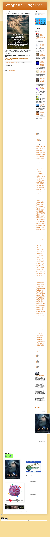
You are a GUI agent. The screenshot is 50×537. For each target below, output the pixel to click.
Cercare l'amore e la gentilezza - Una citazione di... (40, 239)
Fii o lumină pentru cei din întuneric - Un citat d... (40, 292)
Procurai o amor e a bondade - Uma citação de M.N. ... (40, 229)
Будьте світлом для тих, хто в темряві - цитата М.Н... (40, 298)
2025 (36, 134)
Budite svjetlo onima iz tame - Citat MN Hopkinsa (40, 325)
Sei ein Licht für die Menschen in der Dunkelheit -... (40, 337)
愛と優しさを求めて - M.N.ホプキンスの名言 (40, 189)
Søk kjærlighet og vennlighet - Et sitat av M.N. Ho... (40, 227)
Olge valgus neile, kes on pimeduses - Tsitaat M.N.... (40, 309)
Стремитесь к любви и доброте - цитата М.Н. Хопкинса (40, 200)
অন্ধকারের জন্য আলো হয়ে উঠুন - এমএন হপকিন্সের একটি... (40, 259)
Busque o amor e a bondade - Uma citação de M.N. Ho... (40, 231)
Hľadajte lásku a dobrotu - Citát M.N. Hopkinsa (40, 208)
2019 (36, 357)
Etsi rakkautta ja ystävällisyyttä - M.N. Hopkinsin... (40, 225)
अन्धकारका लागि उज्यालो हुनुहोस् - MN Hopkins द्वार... (40, 257)
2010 (36, 368)
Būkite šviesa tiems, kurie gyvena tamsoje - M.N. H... (40, 313)
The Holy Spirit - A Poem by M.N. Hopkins (40, 156)
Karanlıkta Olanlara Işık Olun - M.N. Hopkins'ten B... (40, 255)
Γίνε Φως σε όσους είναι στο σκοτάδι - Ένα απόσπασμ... (40, 331)
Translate (40, 14)
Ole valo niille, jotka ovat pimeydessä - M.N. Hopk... (40, 319)
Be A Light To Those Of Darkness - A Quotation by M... (40, 341)
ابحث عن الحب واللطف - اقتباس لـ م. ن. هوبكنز (40, 175)
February (38, 350)
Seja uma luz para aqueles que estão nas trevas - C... (40, 329)
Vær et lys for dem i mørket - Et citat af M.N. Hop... (40, 317)
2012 (36, 366)
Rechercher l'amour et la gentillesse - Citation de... (40, 241)
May (37, 145)
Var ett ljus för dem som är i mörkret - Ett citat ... (40, 315)
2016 (36, 361)
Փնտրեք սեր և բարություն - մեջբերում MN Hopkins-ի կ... (40, 193)
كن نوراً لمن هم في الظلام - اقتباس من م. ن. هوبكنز (40, 267)
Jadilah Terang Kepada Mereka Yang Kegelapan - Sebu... (40, 282)
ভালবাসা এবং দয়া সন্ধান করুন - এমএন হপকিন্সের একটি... (40, 166)
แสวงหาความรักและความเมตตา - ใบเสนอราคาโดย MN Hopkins (40, 183)
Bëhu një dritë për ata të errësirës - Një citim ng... (40, 290)
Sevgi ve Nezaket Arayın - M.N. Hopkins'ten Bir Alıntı (40, 160)
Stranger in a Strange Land (23, 5)
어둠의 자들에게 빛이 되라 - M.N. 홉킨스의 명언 (40, 275)
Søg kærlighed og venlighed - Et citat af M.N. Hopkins (40, 223)
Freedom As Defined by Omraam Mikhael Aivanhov (40, 151)
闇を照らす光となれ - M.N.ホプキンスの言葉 (40, 271)
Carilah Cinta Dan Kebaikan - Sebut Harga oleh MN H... (40, 185)
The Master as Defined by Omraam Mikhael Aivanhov (40, 346)
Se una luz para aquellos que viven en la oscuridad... (40, 323)
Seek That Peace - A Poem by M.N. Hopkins (42, 105)
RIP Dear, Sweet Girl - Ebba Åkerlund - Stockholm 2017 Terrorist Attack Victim (42, 80)
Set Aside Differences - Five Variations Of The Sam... (40, 344)
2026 (36, 133)
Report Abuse (37, 407)
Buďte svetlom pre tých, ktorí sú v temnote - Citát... (40, 302)
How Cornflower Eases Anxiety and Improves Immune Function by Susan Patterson (42, 71)
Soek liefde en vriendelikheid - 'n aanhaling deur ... (40, 158)
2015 (36, 362)
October (38, 139)
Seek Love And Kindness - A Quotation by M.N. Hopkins (40, 249)
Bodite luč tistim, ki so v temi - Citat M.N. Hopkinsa (40, 304)
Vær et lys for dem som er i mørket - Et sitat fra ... (40, 321)
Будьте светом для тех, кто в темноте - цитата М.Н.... (40, 294)
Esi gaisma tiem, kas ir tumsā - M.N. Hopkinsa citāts (40, 311)
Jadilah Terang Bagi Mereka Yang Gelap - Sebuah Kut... (40, 284)
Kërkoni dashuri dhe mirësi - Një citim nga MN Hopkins (40, 195)
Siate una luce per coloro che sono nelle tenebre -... (40, 333)
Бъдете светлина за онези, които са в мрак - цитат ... (40, 296)
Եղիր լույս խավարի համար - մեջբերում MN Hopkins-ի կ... (40, 288)
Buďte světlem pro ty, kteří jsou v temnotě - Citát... (40, 300)
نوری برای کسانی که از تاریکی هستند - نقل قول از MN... (40, 265)
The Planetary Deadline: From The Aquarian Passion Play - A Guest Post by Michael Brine (42, 63)
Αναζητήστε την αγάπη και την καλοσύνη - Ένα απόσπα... (40, 235)
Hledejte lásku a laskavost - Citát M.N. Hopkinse (40, 206)
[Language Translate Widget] (40, 13)
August (38, 141)
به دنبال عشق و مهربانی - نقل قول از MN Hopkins (40, 173)
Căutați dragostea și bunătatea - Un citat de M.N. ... (40, 197)
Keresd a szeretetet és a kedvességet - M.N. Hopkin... (40, 212)
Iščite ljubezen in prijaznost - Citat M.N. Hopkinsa (40, 210)
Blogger (29, 511)
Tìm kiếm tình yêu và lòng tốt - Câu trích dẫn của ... (40, 181)
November (38, 138)
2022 (36, 354)
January (38, 351)
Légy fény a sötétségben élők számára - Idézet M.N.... (40, 306)
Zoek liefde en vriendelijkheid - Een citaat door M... (40, 245)
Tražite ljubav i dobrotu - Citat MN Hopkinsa (40, 237)
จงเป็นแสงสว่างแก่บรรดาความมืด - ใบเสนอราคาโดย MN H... (40, 280)
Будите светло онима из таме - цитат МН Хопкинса (40, 286)
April (37, 347)
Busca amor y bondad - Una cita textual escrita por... (40, 233)
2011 (36, 367)
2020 (36, 356)
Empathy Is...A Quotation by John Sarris (40, 247)
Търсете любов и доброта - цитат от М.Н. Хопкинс (40, 202)
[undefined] (2, 519)
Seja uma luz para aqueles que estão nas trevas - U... (40, 327)
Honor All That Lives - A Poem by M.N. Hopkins (40, 147)
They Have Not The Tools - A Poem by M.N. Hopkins (40, 251)
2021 (36, 355)
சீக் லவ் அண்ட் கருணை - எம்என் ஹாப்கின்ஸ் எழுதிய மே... (40, 169)
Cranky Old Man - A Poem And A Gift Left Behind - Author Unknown (42, 54)
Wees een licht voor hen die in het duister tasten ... (40, 339)
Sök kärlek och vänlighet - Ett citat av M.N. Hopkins (40, 222)
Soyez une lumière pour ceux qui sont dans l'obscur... (40, 335)
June (37, 144)
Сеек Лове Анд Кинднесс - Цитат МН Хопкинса (40, 191)
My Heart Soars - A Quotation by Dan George (40, 154)
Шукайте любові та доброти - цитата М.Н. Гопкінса (40, 204)
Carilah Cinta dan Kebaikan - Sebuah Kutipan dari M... (40, 187)
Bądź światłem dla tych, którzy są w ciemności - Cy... (40, 308)
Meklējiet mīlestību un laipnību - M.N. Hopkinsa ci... (40, 218)
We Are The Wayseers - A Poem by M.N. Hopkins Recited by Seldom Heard (42, 89)
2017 (36, 360)
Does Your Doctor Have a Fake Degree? (42, 97)
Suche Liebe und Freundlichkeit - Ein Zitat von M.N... (40, 243)
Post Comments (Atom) (11, 70)
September (38, 140)
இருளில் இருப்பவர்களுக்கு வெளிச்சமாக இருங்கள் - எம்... (40, 261)
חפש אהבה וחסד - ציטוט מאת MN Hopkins (40, 171)
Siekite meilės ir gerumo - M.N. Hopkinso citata (40, 220)
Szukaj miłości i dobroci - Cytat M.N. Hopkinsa (40, 214)
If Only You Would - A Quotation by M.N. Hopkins (40, 149)
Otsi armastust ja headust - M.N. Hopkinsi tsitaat (40, 216)
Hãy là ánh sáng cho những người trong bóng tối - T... (40, 277)
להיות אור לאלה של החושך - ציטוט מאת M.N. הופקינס (40, 264)
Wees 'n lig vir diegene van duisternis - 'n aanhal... (40, 253)
